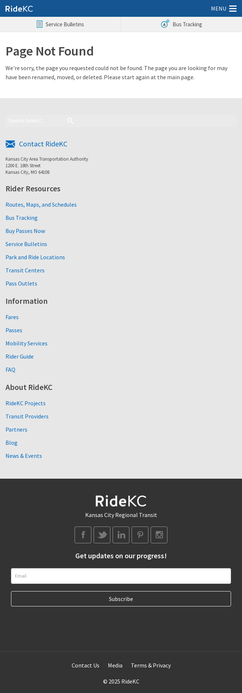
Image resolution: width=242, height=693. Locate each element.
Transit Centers (25, 270)
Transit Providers (27, 416)
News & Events (23, 455)
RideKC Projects (25, 403)
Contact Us (85, 665)
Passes (13, 330)
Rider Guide (19, 356)
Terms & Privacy (151, 665)
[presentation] (66, 620)
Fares (12, 317)
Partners (16, 429)
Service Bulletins (26, 244)
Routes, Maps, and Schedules (41, 204)
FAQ (10, 369)
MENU (218, 8)
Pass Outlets (21, 283)
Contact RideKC (43, 143)
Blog (11, 442)
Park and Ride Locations (35, 257)
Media (115, 665)
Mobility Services (26, 343)
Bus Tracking (21, 217)
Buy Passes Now (25, 230)
